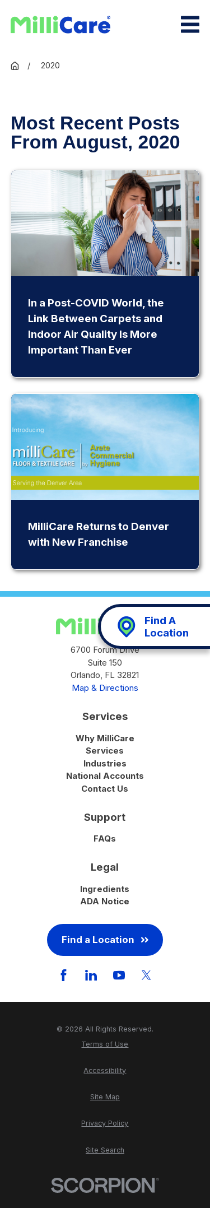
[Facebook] (63, 975)
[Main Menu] (190, 24)
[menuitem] (105, 1044)
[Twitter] (146, 975)
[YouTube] (119, 975)
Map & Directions (105, 687)
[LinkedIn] (91, 975)
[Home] (60, 25)
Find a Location (105, 939)
